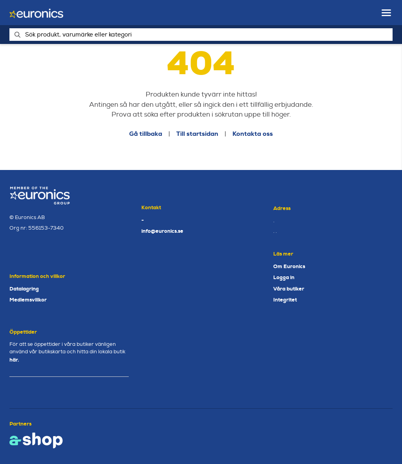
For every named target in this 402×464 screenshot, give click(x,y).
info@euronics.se (162, 231)
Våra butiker (288, 288)
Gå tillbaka (145, 134)
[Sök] (201, 34)
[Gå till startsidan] (36, 12)
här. (14, 359)
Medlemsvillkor (28, 299)
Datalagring (24, 288)
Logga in (283, 277)
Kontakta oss (252, 134)
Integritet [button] (285, 299)
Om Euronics (289, 266)
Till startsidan (197, 134)
